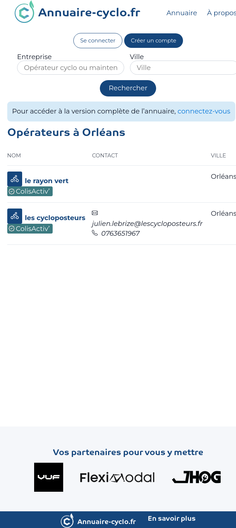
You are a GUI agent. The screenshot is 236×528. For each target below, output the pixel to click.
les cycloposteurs (55, 218)
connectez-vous (204, 111)
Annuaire (183, 13)
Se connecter (97, 40)
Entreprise (34, 57)
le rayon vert (47, 181)
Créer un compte (153, 40)
